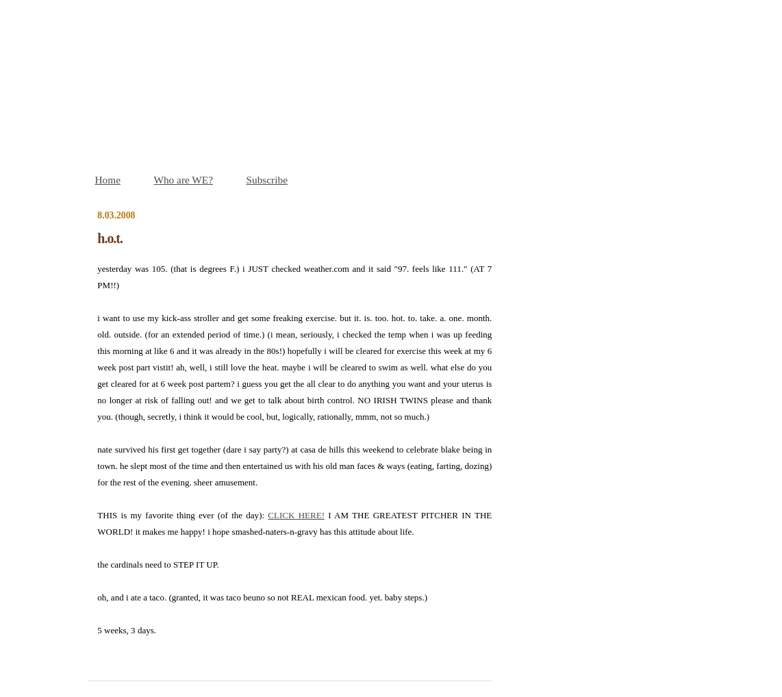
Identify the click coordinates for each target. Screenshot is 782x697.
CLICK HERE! (296, 515)
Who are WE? (183, 180)
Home (108, 180)
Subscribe (267, 180)
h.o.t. (110, 238)
